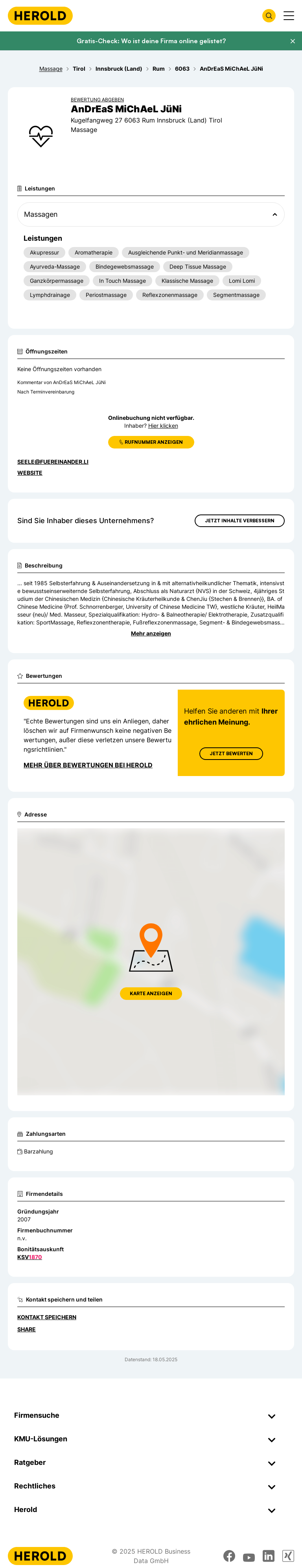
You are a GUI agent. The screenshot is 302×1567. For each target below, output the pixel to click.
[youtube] (249, 1556)
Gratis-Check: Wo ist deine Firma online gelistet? (151, 41)
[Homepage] (40, 16)
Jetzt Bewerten (231, 753)
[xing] (288, 1556)
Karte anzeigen (151, 993)
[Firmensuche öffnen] (269, 15)
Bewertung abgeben (97, 100)
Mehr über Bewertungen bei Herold (88, 765)
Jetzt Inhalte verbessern (239, 521)
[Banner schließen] (292, 41)
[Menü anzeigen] (289, 15)
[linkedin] (268, 1556)
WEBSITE (29, 472)
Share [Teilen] (26, 1329)
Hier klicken (163, 425)
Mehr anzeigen (151, 633)
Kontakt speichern (46, 1317)
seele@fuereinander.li (52, 461)
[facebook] (229, 1556)
